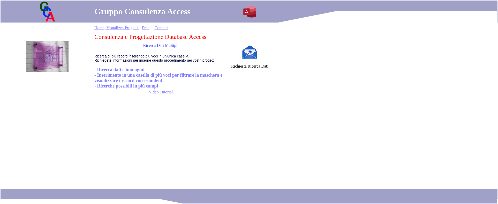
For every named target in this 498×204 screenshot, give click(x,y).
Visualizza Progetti (122, 28)
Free (145, 28)
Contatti (161, 28)
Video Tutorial (161, 92)
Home (99, 28)
